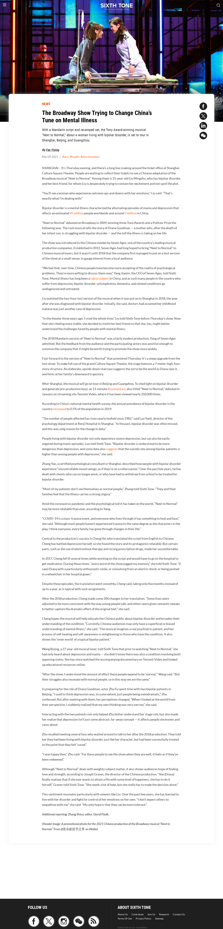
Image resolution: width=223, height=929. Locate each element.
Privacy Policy (143, 918)
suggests (112, 449)
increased (59, 409)
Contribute (138, 914)
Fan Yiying (52, 150)
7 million (131, 213)
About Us (123, 914)
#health (74, 156)
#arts (65, 156)
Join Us (151, 914)
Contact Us (179, 914)
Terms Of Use (125, 918)
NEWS (46, 103)
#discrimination (90, 156)
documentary (116, 389)
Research (164, 914)
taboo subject (99, 278)
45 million (76, 213)
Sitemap (159, 918)
